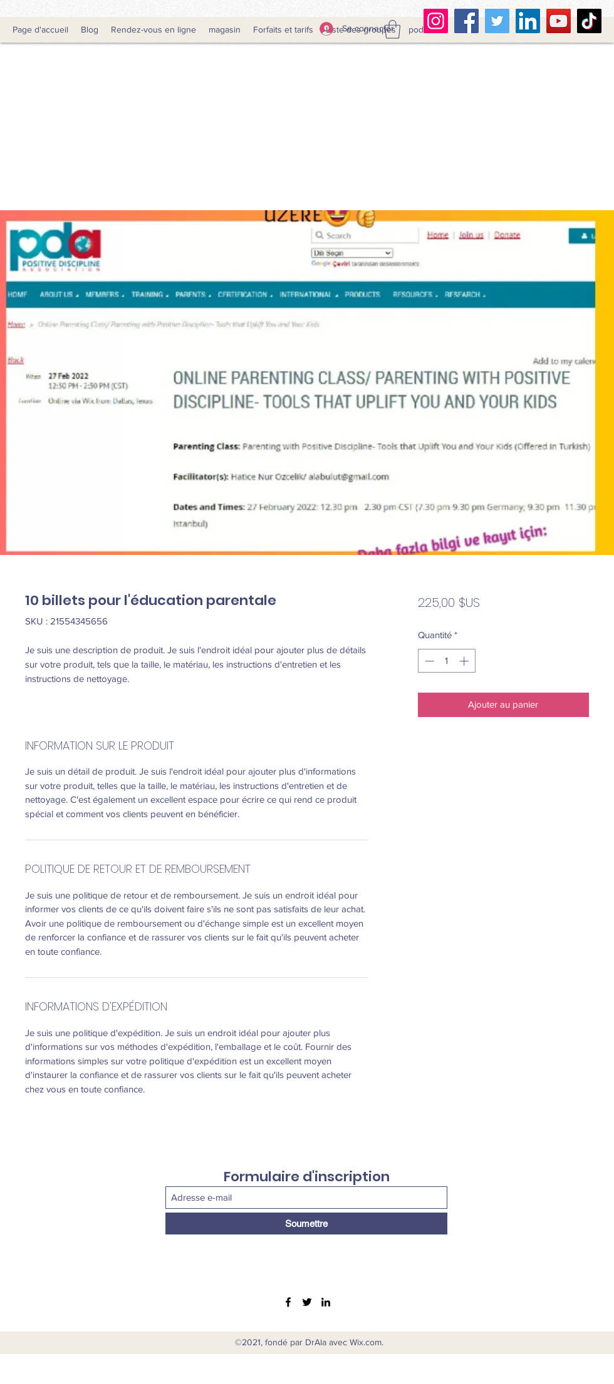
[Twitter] (497, 21)
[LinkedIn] (528, 21)
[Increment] (465, 661)
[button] (392, 29)
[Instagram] (436, 21)
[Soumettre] (306, 1223)
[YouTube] (558, 21)
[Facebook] (466, 21)
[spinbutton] (446, 661)
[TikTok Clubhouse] (589, 21)
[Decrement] (428, 661)
